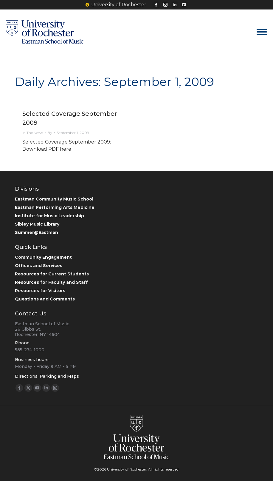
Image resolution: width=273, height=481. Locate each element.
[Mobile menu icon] (262, 32)
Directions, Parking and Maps (47, 376)
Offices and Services (38, 265)
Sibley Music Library (37, 224)
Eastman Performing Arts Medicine (54, 207)
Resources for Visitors (40, 290)
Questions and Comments (45, 299)
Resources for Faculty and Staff (51, 282)
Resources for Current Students (52, 274)
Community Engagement (43, 257)
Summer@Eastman (36, 232)
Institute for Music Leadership (49, 215)
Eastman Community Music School (54, 199)
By (49, 132)
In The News (32, 132)
